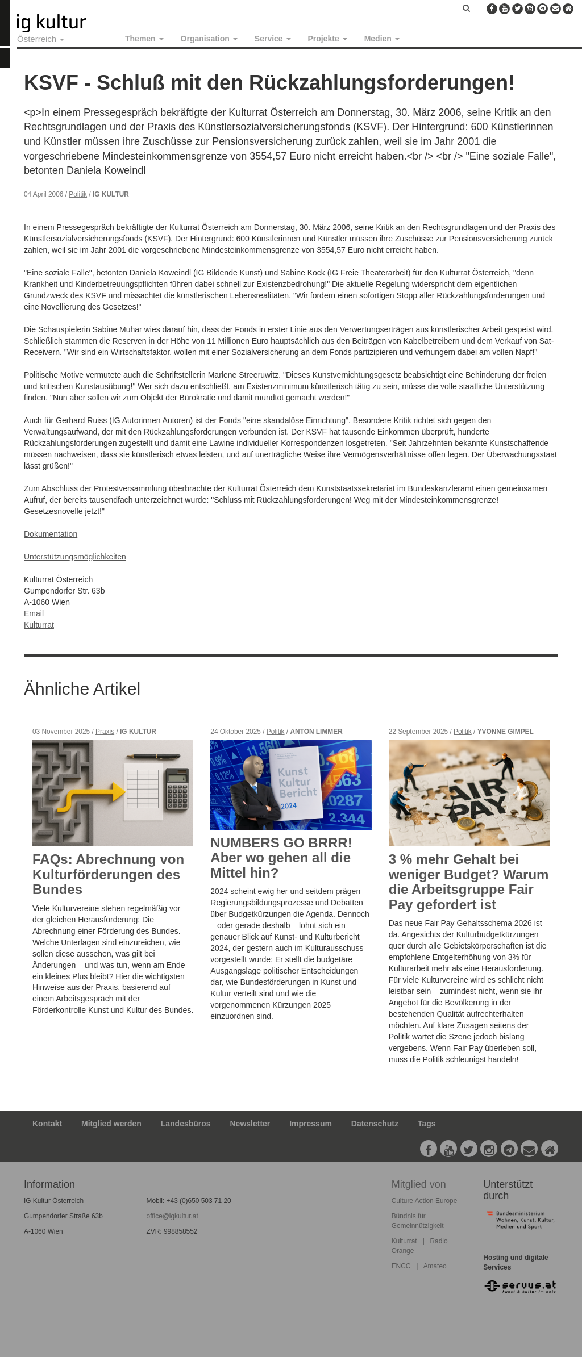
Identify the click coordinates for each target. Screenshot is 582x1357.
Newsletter (250, 1123)
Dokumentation (50, 533)
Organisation (209, 38)
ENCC (401, 1266)
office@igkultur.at (172, 1216)
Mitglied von (419, 1184)
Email (34, 613)
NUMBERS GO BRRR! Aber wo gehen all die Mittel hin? (281, 857)
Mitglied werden (111, 1123)
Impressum (310, 1123)
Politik (78, 194)
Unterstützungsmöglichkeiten (75, 556)
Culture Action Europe (425, 1201)
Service (273, 38)
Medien (382, 38)
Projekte (327, 38)
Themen (144, 38)
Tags (427, 1123)
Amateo (435, 1266)
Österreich (40, 39)
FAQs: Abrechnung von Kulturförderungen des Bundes (108, 874)
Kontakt (47, 1123)
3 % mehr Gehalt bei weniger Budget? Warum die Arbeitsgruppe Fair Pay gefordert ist (469, 881)
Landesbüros (186, 1123)
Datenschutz (374, 1123)
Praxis (104, 732)
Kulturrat (39, 624)
